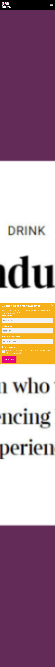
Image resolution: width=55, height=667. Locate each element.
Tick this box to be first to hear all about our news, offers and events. (28, 352)
